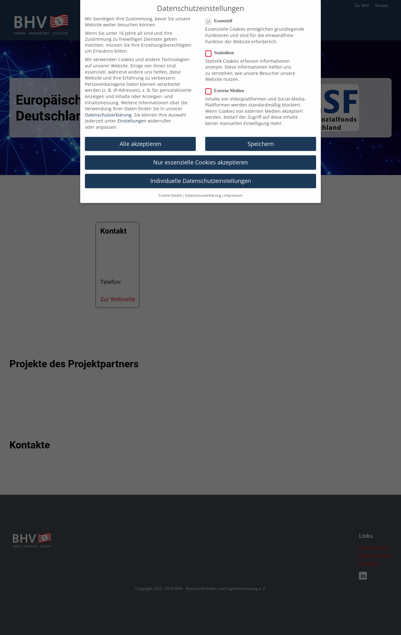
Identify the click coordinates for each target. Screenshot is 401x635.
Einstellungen (131, 114)
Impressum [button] (233, 189)
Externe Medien (226, 83)
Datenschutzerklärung (108, 108)
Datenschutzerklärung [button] (203, 189)
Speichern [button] (260, 137)
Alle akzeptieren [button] (140, 137)
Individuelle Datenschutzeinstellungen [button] (200, 174)
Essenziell (220, 14)
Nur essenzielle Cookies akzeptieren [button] (200, 155)
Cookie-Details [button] (170, 189)
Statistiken (221, 46)
